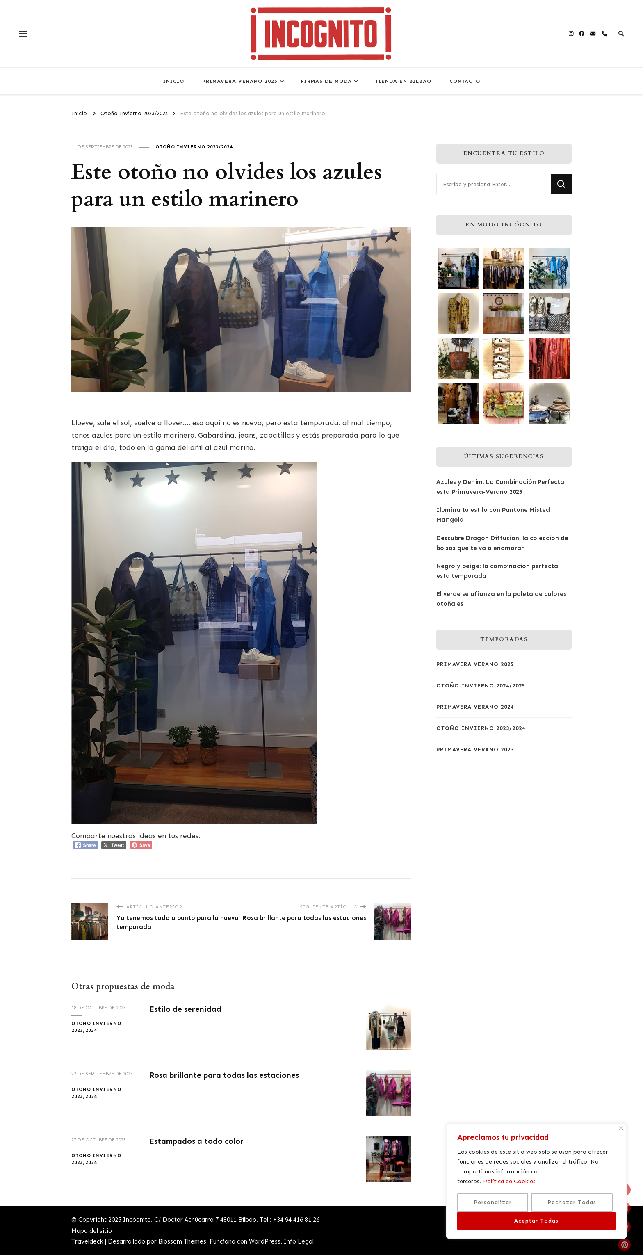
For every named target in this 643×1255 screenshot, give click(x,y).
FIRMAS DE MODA (326, 81)
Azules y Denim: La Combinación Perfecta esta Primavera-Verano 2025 (500, 486)
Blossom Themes (182, 1241)
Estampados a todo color (197, 1141)
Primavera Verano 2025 (475, 664)
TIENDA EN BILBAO (403, 81)
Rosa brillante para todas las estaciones (226, 1075)
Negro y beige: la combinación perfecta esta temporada (497, 571)
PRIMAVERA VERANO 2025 (240, 81)
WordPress (264, 1241)
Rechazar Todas (571, 1202)
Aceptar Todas (536, 1220)
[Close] (621, 1128)
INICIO (173, 81)
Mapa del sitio (91, 1230)
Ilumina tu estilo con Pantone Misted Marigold (493, 514)
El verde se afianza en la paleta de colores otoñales (501, 598)
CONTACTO (464, 81)
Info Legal (299, 1241)
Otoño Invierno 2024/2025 (480, 685)
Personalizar (492, 1202)
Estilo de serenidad (186, 1009)
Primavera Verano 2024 (475, 707)
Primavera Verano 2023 (475, 749)
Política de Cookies (509, 1182)
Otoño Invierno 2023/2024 (194, 147)
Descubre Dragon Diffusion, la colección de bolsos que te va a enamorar (502, 543)
